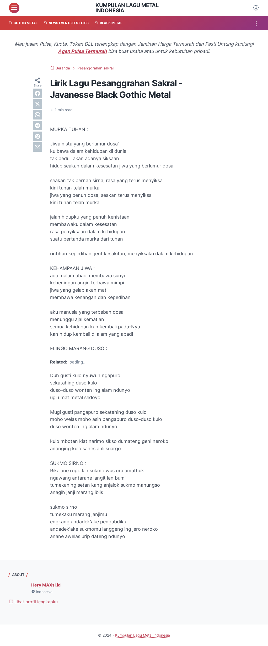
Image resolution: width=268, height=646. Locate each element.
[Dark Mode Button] (256, 8)
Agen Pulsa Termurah (82, 51)
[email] (37, 147)
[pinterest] (37, 136)
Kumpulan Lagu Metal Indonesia (126, 8)
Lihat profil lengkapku (33, 601)
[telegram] (37, 125)
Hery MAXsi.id (46, 585)
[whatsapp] (37, 115)
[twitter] (37, 104)
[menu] (14, 8)
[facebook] (37, 93)
